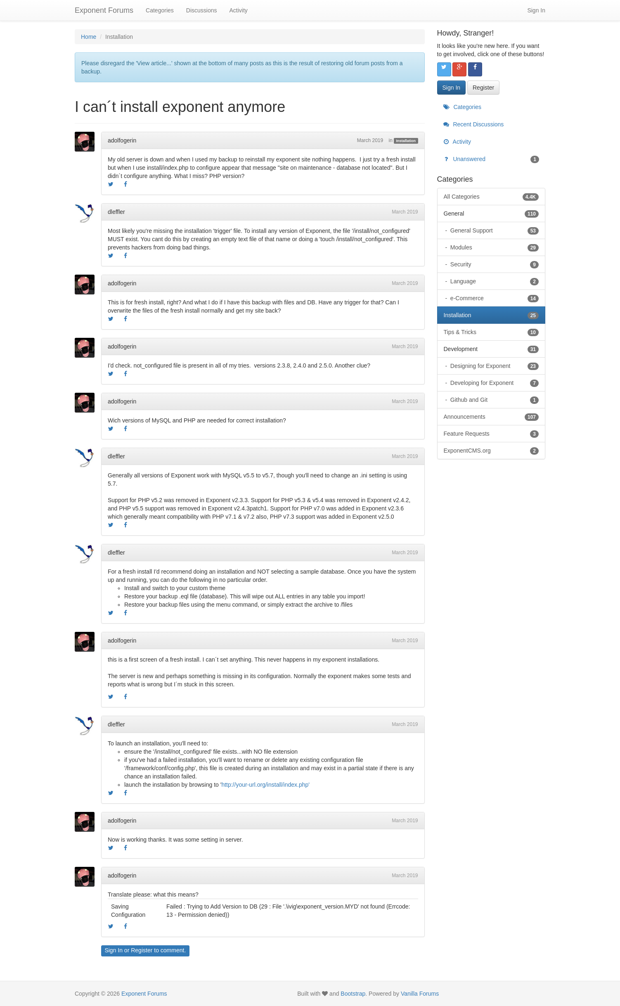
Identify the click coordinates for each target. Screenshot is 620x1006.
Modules (494, 247)
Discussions (201, 10)
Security (494, 264)
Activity (238, 10)
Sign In (536, 10)
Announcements (491, 417)
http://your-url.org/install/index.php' (265, 784)
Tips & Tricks (491, 332)
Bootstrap (353, 993)
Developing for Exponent (494, 383)
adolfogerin (122, 140)
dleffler (116, 212)
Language (494, 281)
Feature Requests (491, 433)
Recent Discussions (473, 124)
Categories (160, 10)
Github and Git (494, 400)
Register (141, 950)
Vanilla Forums (420, 993)
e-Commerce (494, 298)
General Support (494, 230)
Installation (406, 141)
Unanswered (491, 159)
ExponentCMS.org (491, 450)
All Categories (491, 196)
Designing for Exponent (494, 366)
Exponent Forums (104, 10)
